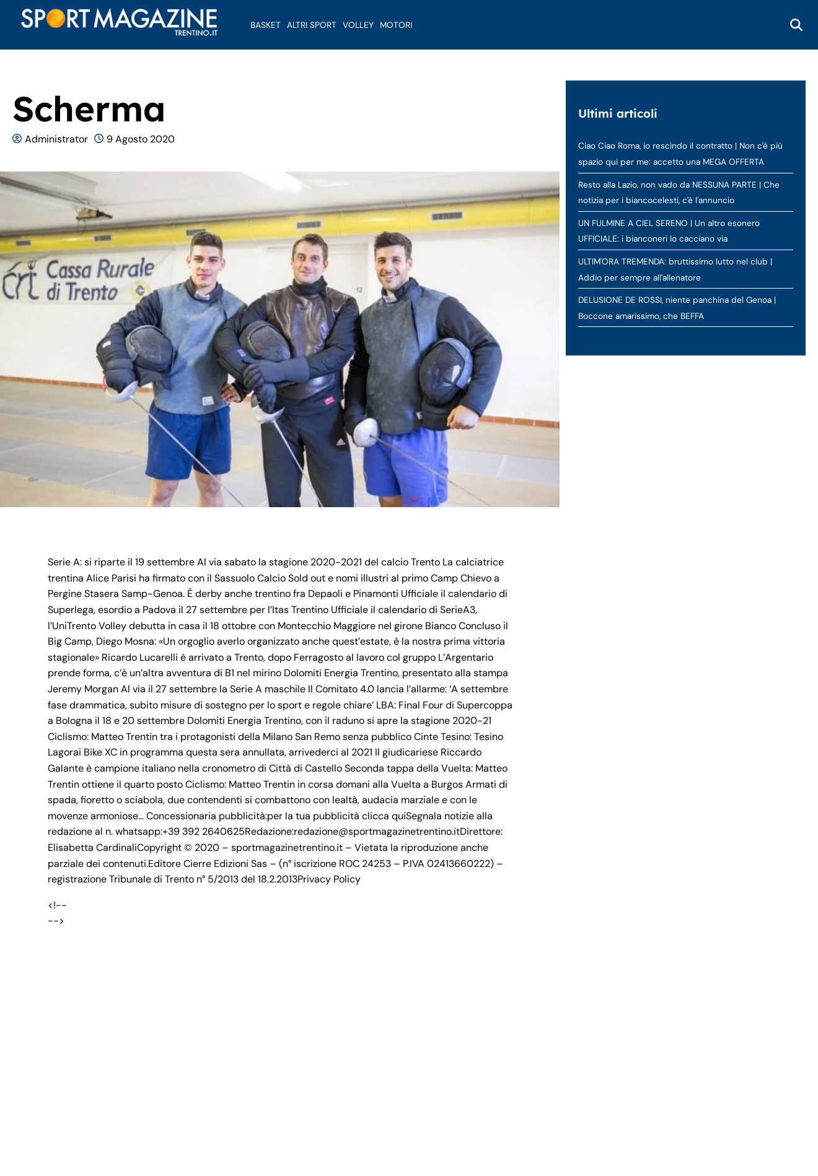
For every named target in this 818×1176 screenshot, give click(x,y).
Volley (358, 25)
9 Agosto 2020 (141, 139)
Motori (396, 25)
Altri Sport (311, 25)
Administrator (56, 139)
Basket (265, 25)
